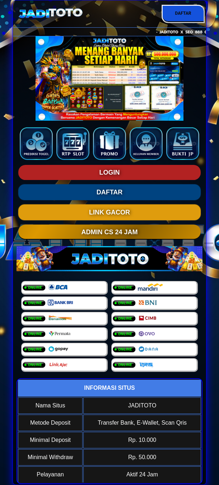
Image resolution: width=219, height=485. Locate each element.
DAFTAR (183, 13)
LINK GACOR (109, 212)
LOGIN (109, 172)
